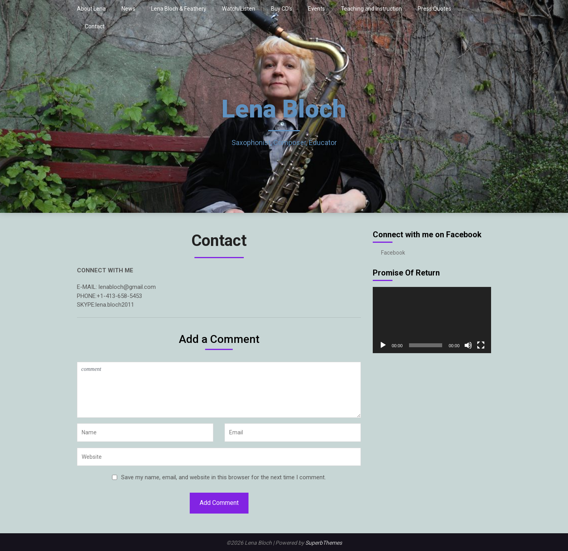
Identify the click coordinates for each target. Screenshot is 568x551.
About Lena (91, 9)
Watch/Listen (238, 9)
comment (219, 390)
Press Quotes (434, 9)
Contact (95, 26)
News (128, 9)
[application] (432, 320)
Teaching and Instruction (371, 9)
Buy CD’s (281, 9)
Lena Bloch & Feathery (178, 9)
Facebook (393, 252)
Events (316, 9)
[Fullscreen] (481, 345)
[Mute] (468, 345)
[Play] (383, 345)
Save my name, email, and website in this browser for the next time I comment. (223, 477)
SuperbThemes (323, 543)
